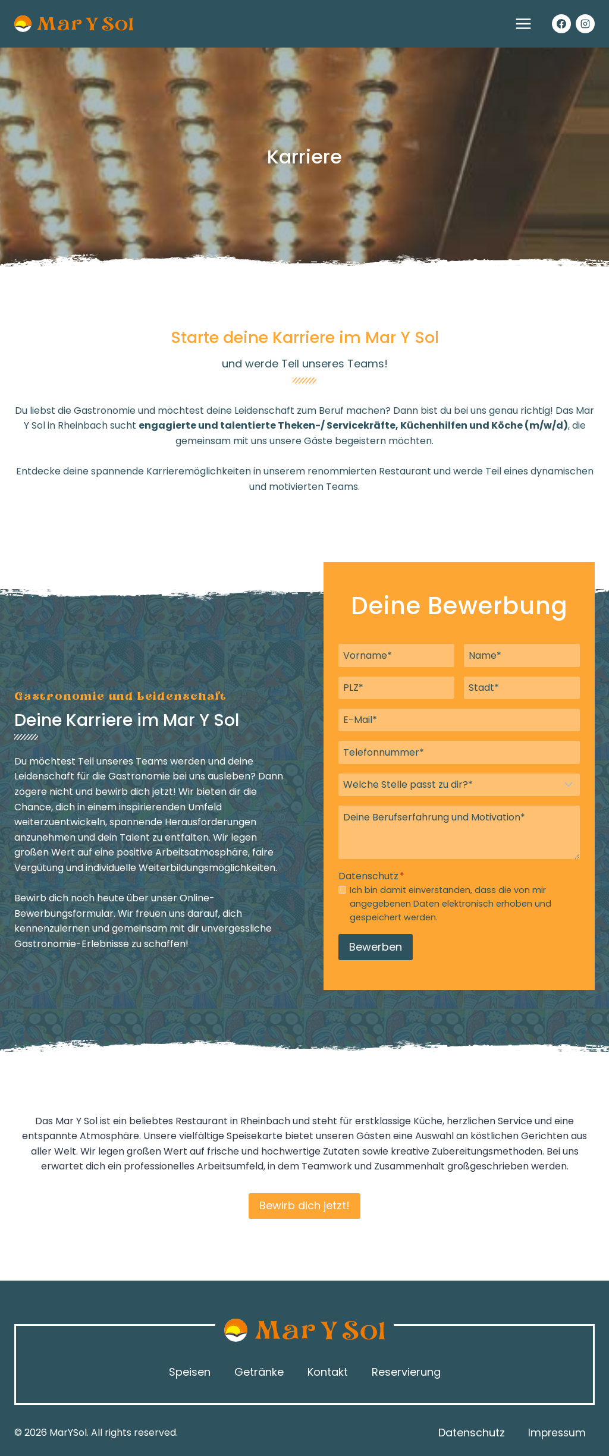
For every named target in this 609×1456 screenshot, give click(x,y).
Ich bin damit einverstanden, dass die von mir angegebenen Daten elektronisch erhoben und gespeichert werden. (450, 903)
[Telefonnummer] (459, 752)
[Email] (459, 720)
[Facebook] (561, 23)
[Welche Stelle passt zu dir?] (459, 784)
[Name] (522, 655)
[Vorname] (396, 655)
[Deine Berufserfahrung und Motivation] (459, 832)
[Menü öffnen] (523, 23)
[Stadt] (522, 688)
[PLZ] (396, 688)
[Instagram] (585, 23)
